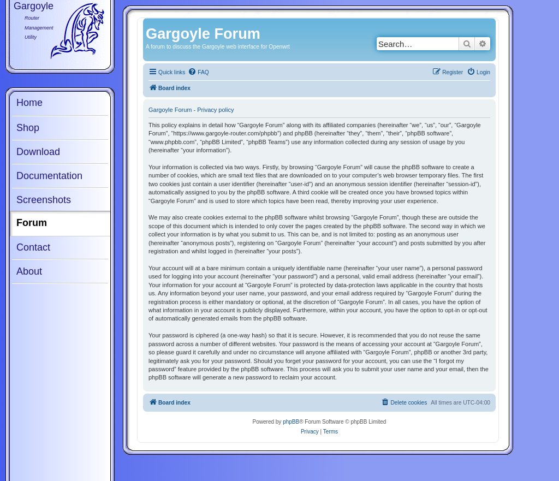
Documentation (49, 175)
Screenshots (43, 199)
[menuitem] (198, 73)
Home (29, 102)
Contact (33, 247)
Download (38, 151)
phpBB (291, 422)
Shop (27, 127)
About (29, 271)
